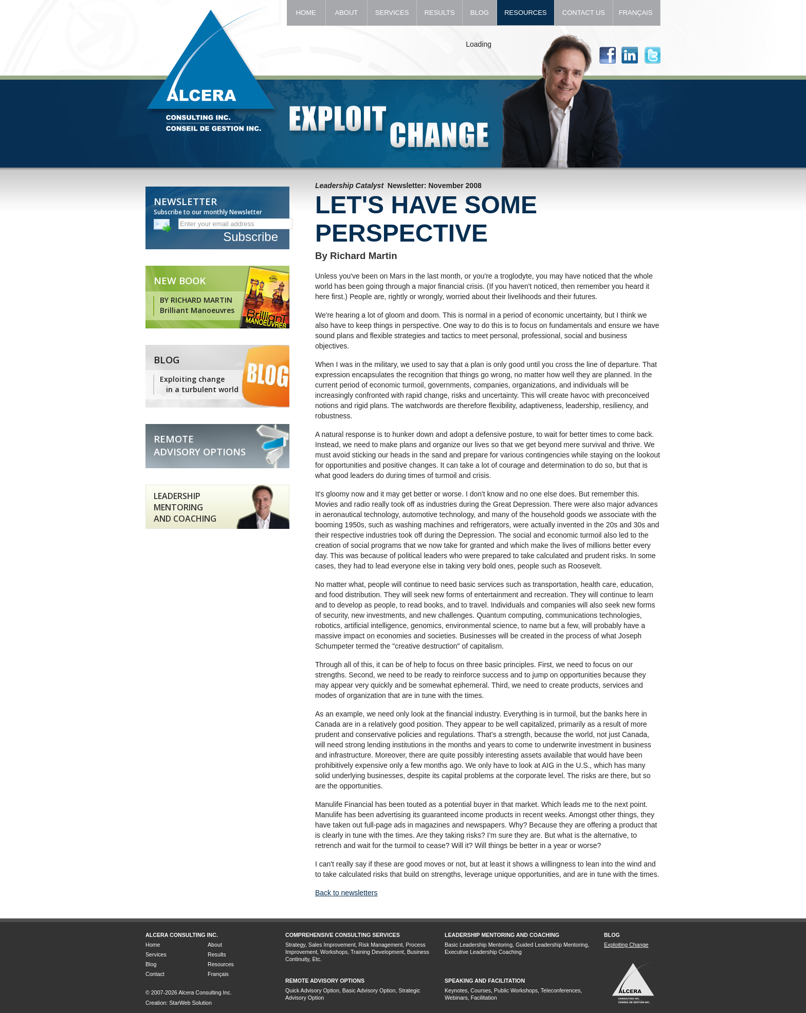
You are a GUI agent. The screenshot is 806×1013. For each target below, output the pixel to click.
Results (439, 12)
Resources (526, 12)
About (346, 12)
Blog (479, 12)
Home (306, 12)
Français (636, 12)
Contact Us (583, 12)
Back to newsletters (346, 893)
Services (392, 12)
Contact (154, 974)
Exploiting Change (626, 945)
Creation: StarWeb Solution (178, 1003)
